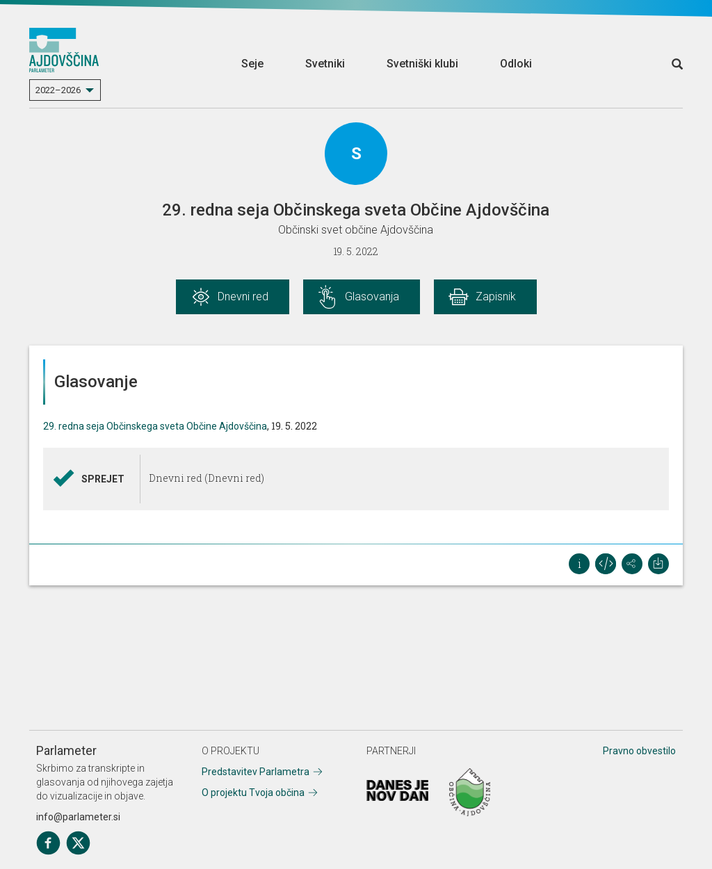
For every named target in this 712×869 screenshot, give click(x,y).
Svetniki (325, 63)
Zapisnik (496, 296)
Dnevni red (243, 296)
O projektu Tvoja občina (253, 792)
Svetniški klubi (422, 63)
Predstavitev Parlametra (255, 771)
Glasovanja (372, 296)
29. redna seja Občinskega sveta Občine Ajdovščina (155, 426)
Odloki (516, 63)
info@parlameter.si (78, 816)
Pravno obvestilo (639, 750)
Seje (252, 63)
